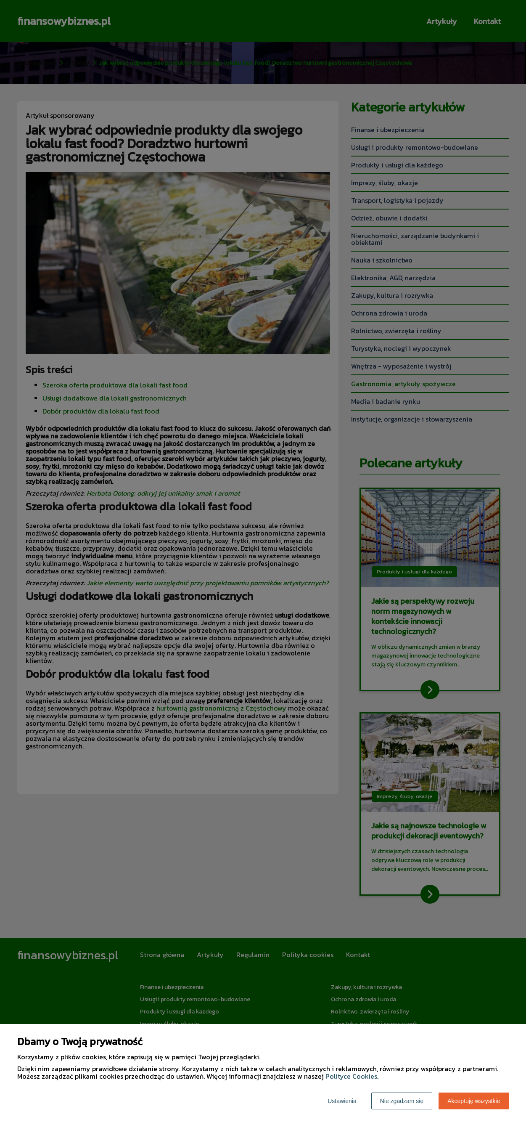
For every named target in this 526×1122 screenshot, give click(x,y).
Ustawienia (342, 1101)
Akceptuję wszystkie (473, 1101)
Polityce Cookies (351, 1076)
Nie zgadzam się (402, 1101)
